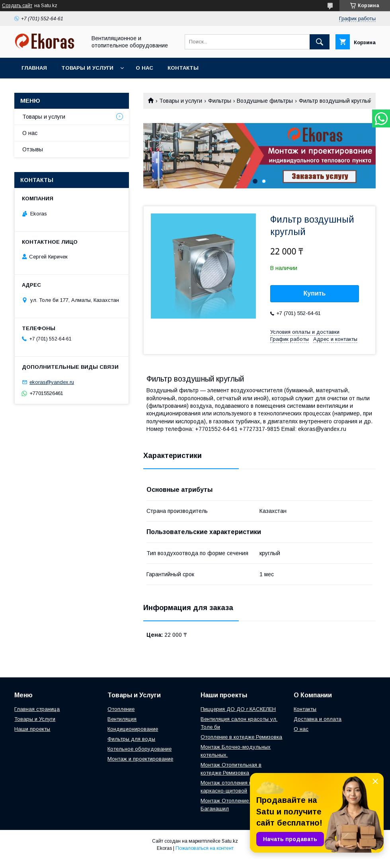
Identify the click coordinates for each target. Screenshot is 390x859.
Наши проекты (32, 729)
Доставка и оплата (317, 719)
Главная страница (37, 709)
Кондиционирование (132, 729)
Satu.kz (230, 841)
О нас (144, 68)
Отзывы (32, 149)
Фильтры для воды (131, 739)
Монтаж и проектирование (140, 759)
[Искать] (320, 41)
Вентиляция (121, 719)
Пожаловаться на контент (205, 848)
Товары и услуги (87, 68)
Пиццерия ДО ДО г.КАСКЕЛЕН (238, 709)
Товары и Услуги (34, 719)
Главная (34, 68)
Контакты (183, 68)
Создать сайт (17, 5)
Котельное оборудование (139, 749)
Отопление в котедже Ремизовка (241, 737)
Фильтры (219, 101)
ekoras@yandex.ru (51, 382)
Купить (315, 293)
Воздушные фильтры (265, 101)
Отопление (121, 709)
